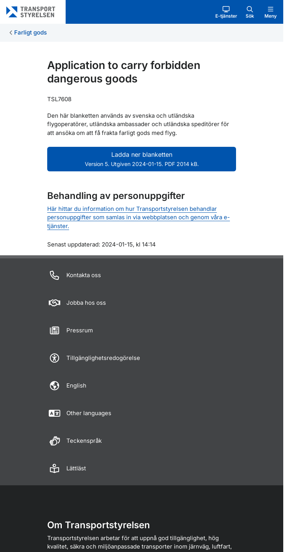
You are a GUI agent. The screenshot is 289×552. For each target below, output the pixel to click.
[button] (226, 12)
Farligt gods (30, 32)
